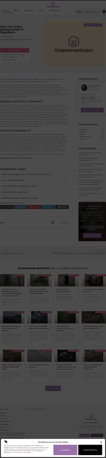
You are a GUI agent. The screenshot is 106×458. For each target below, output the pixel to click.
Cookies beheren (90, 450)
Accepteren (65, 450)
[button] (101, 442)
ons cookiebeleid (15, 452)
